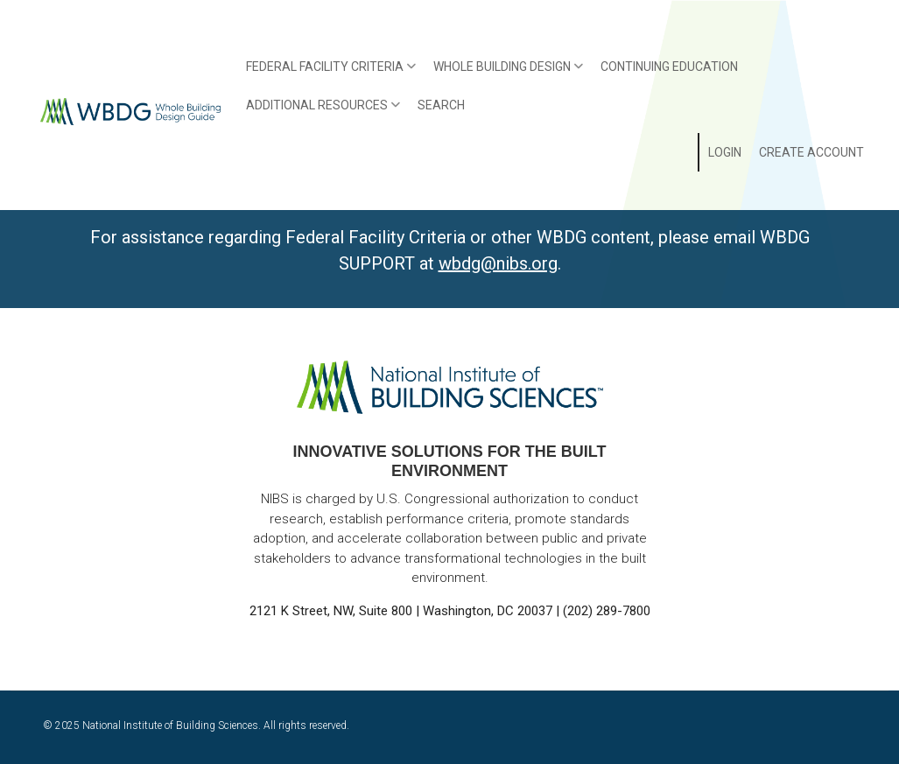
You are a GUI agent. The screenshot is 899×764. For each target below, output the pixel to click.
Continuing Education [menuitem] (669, 67)
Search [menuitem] (441, 105)
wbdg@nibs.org (498, 263)
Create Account (811, 152)
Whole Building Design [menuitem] (504, 73)
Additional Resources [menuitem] (319, 111)
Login (724, 152)
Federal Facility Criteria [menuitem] (327, 73)
